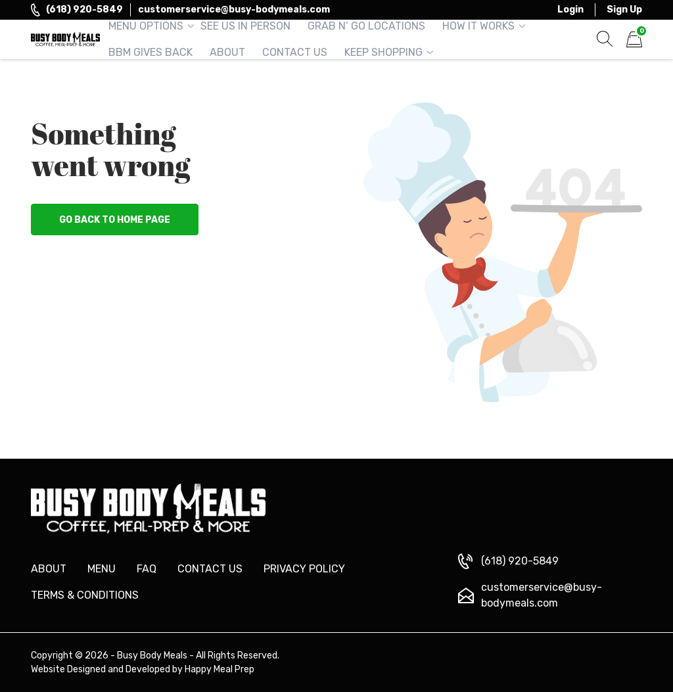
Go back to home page (114, 219)
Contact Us (294, 52)
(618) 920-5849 (84, 9)
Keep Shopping (383, 52)
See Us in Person (245, 26)
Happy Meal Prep (219, 669)
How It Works (478, 26)
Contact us (210, 569)
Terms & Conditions (85, 595)
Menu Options (145, 26)
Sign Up (624, 9)
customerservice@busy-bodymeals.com (234, 9)
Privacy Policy (304, 569)
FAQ (146, 569)
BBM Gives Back (150, 52)
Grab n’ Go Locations (366, 26)
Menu (101, 569)
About (227, 52)
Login (570, 9)
